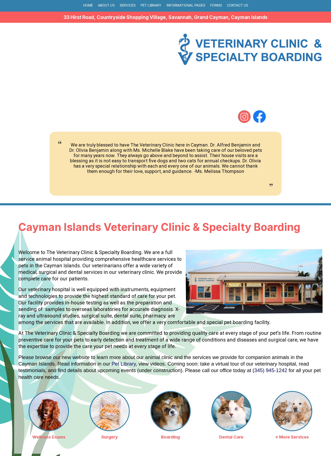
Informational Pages (185, 5)
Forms (216, 5)
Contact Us (237, 5)
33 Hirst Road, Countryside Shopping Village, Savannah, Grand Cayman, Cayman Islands (165, 17)
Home (88, 5)
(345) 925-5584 (294, 69)
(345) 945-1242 (244, 69)
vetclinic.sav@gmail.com (261, 92)
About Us (106, 5)
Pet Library (151, 5)
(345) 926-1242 (297, 85)
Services (128, 5)
